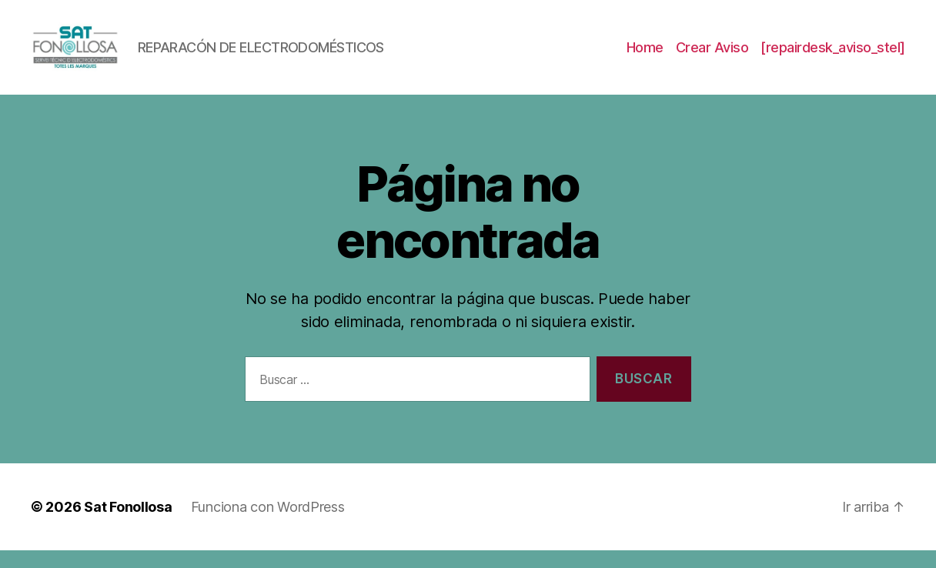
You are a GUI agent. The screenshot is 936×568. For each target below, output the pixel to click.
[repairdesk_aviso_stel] (832, 56)
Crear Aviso (712, 56)
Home (645, 56)
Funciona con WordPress (268, 524)
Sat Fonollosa (128, 524)
